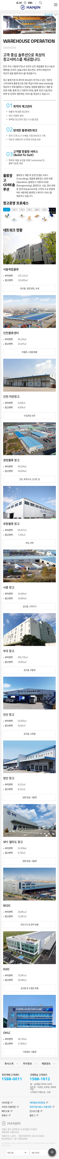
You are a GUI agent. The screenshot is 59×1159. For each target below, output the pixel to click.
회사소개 (9, 1063)
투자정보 (27, 1063)
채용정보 (46, 1063)
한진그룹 (10, 1152)
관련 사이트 (35, 1152)
